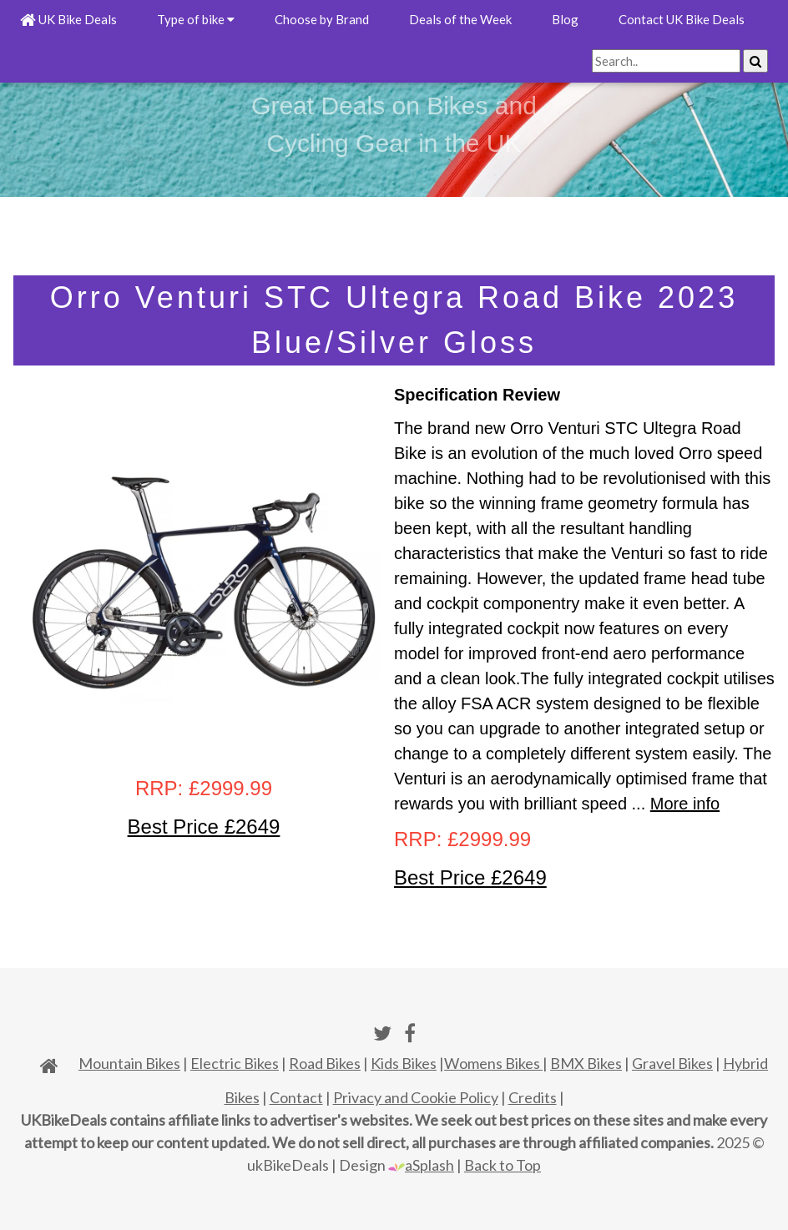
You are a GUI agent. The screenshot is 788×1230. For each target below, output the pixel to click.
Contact (296, 1097)
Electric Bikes (234, 1063)
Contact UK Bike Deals (682, 19)
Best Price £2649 (204, 826)
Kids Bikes (404, 1063)
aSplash (421, 1165)
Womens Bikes (493, 1063)
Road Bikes (325, 1063)
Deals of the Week (460, 19)
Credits (532, 1097)
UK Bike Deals (68, 19)
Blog (565, 19)
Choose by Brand (322, 19)
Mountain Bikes (129, 1063)
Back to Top (502, 1165)
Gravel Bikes (672, 1063)
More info (685, 803)
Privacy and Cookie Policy (415, 1097)
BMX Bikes (586, 1063)
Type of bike (196, 19)
